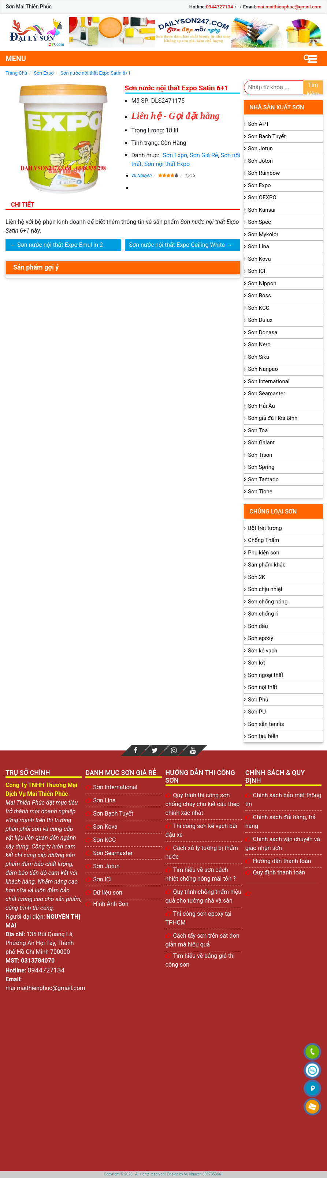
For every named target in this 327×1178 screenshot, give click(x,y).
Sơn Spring (261, 467)
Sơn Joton (260, 161)
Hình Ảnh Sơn (111, 903)
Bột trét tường (265, 528)
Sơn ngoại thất (265, 675)
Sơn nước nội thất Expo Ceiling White (177, 244)
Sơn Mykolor (263, 234)
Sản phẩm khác (267, 564)
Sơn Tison (260, 455)
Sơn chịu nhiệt (265, 589)
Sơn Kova (259, 259)
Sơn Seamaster (266, 393)
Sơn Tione (260, 491)
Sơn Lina (258, 246)
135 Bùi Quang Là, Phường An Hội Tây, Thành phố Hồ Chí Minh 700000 (39, 943)
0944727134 (219, 7)
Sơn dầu (258, 626)
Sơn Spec (259, 222)
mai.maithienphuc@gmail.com (289, 7)
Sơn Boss (259, 295)
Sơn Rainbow (264, 173)
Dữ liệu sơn (107, 892)
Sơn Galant (261, 442)
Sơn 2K (256, 577)
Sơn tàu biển (263, 736)
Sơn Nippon (262, 283)
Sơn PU (257, 711)
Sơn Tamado (263, 479)
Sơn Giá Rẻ (204, 155)
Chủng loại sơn (273, 511)
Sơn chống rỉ (263, 613)
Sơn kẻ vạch (262, 650)
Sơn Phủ (258, 699)
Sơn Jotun (260, 148)
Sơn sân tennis (266, 724)
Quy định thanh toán (279, 872)
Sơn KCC (258, 308)
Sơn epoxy (260, 638)
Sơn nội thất (262, 687)
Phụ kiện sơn (263, 552)
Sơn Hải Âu (261, 406)
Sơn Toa (258, 430)
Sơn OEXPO (262, 197)
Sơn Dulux (260, 320)
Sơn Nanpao (263, 369)
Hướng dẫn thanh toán (282, 861)
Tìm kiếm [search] (313, 88)
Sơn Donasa (262, 332)
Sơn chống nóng (267, 601)
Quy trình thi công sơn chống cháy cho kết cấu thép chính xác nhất (203, 804)
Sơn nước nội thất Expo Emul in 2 (60, 244)
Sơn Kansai (261, 210)
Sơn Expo (175, 155)
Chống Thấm (263, 540)
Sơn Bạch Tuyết (267, 136)
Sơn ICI (256, 271)
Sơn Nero (259, 344)
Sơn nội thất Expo (167, 164)
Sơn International (268, 381)
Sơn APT (258, 124)
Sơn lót (256, 662)
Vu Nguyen (141, 175)
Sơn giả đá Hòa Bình (272, 418)
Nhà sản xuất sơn (276, 107)
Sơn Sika (258, 357)
